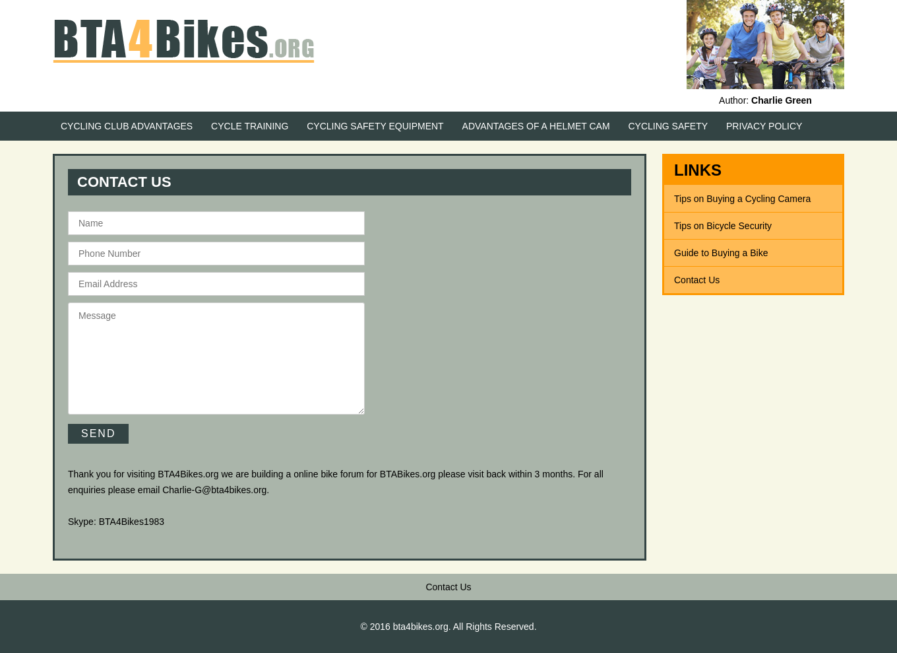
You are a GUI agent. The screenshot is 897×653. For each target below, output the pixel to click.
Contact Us (697, 280)
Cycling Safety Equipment (375, 126)
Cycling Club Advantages (127, 126)
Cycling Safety (668, 126)
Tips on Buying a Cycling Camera (742, 198)
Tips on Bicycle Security (723, 226)
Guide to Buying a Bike (721, 253)
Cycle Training (249, 126)
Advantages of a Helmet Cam (536, 126)
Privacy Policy (764, 126)
